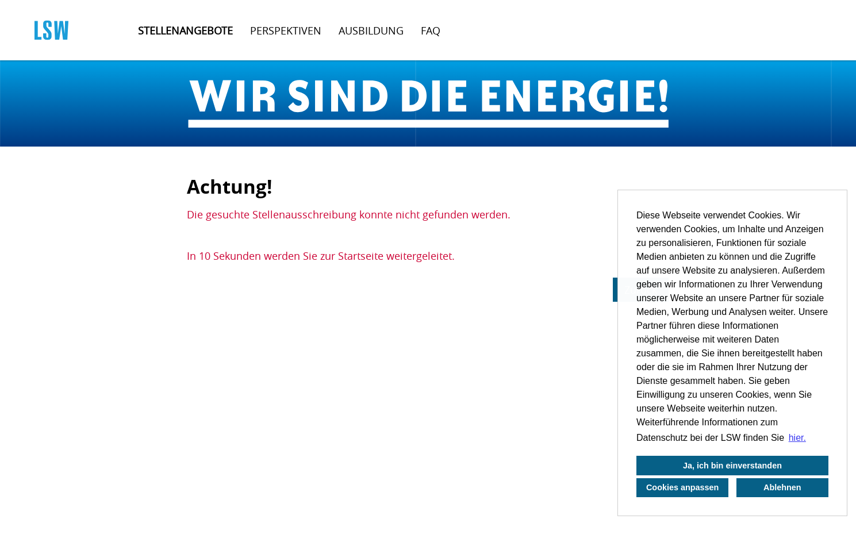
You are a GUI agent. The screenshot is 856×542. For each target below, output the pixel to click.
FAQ (430, 30)
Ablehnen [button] (782, 487)
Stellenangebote (185, 30)
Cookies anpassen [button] (682, 487)
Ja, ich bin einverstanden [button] (732, 465)
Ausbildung (371, 30)
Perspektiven (285, 30)
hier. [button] (797, 438)
